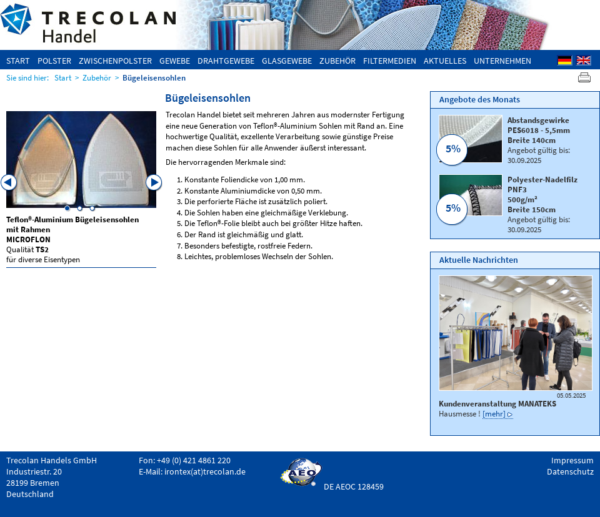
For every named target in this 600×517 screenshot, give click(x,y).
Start (18, 60)
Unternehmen (502, 60)
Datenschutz (570, 471)
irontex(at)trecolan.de (205, 471)
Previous (9, 183)
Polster (54, 60)
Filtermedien (389, 60)
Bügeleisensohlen (154, 77)
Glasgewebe (287, 60)
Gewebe (174, 60)
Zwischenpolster (115, 60)
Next (154, 183)
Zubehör (337, 60)
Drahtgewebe (226, 60)
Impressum (572, 460)
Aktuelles (445, 60)
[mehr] (494, 413)
